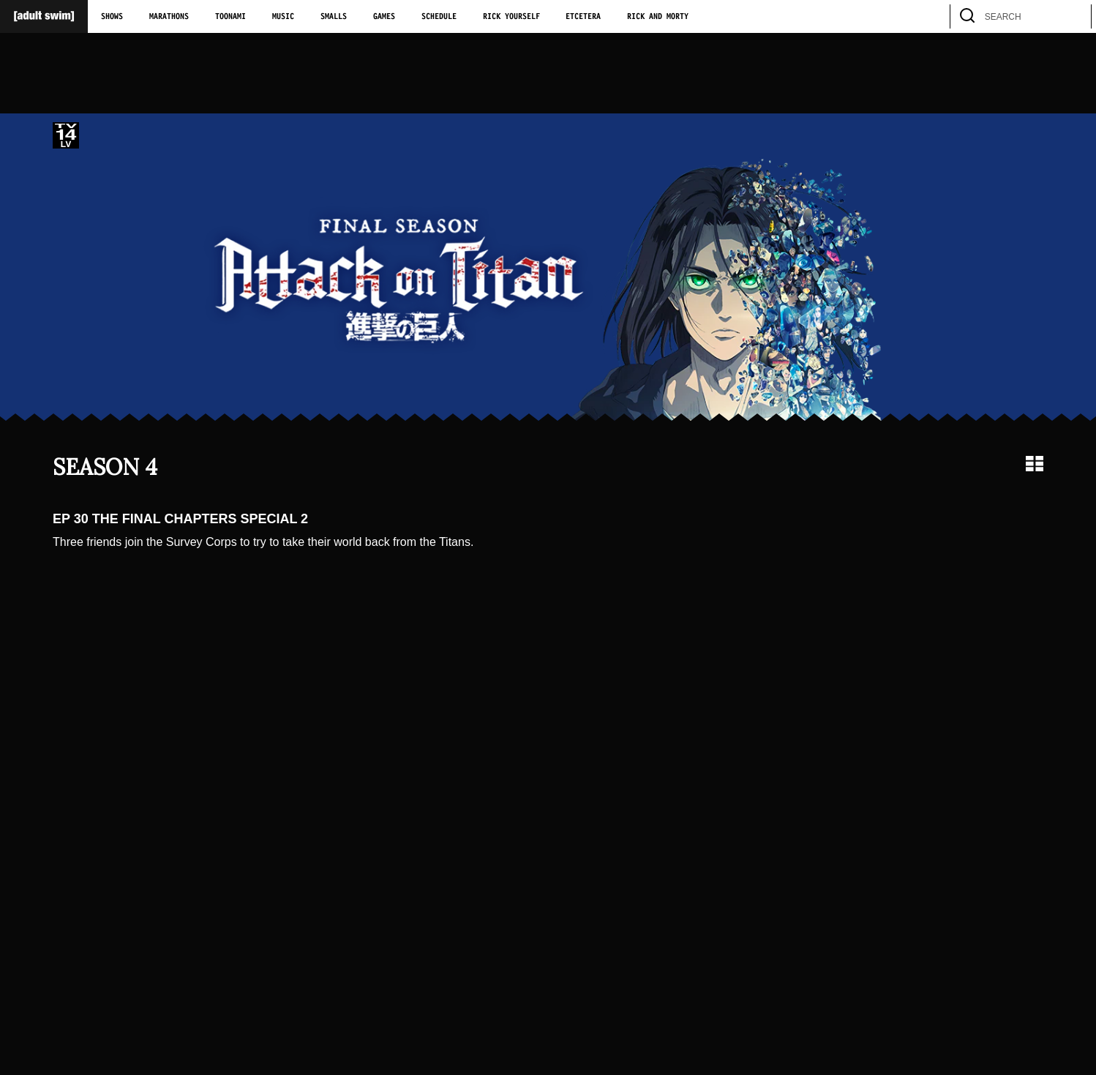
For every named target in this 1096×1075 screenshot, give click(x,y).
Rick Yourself (511, 16)
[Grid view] (1034, 463)
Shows (112, 16)
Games (384, 16)
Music (283, 16)
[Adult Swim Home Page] (44, 16)
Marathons (169, 16)
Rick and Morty (657, 16)
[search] (1073, 16)
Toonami (230, 16)
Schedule (439, 16)
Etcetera (583, 16)
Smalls (333, 16)
